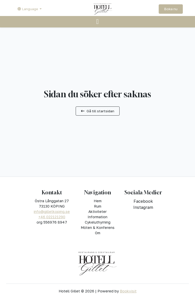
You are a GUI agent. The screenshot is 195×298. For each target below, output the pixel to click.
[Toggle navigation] (97, 21)
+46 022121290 (51, 217)
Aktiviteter (97, 211)
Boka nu (170, 9)
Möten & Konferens (98, 227)
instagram (143, 207)
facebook (143, 201)
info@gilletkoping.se (52, 211)
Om (97, 233)
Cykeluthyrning (97, 222)
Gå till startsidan (97, 111)
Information (97, 217)
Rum (97, 206)
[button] (29, 8)
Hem (98, 201)
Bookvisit (128, 291)
